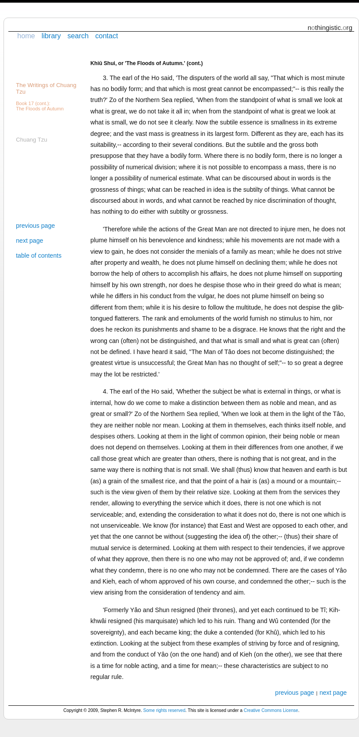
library (51, 36)
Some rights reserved (164, 710)
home (26, 36)
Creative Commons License (271, 710)
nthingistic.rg (330, 27)
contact (106, 36)
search (77, 36)
